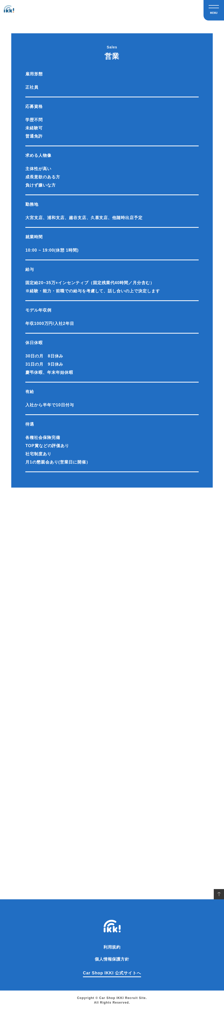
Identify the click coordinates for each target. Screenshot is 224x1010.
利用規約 (112, 947)
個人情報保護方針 (112, 959)
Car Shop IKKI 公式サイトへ (112, 973)
